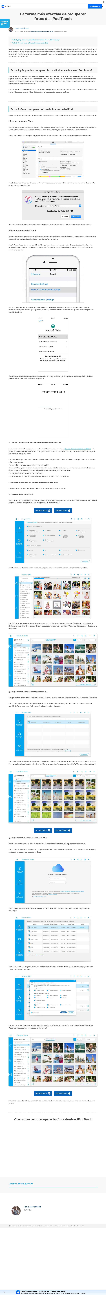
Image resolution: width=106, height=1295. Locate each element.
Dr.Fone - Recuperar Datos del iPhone (78, 449)
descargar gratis (41, 510)
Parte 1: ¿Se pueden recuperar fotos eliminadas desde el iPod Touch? (35, 40)
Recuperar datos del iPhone (4, 23)
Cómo (13, 1226)
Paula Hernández (22, 28)
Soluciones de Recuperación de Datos (41, 31)
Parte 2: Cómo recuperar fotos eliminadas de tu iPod (30, 43)
